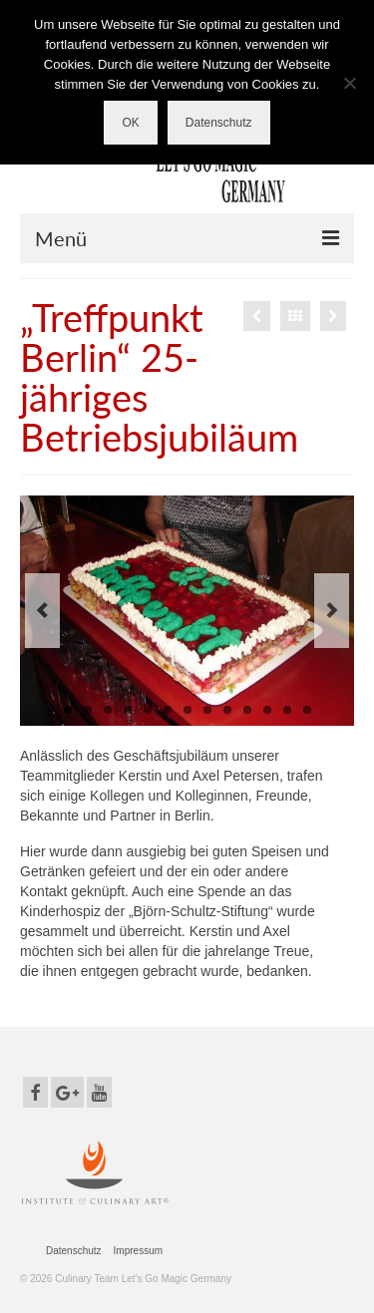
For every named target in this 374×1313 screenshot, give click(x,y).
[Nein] (349, 83)
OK (130, 123)
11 (267, 710)
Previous (42, 610)
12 (287, 710)
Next (331, 610)
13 (307, 710)
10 (247, 710)
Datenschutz (219, 123)
